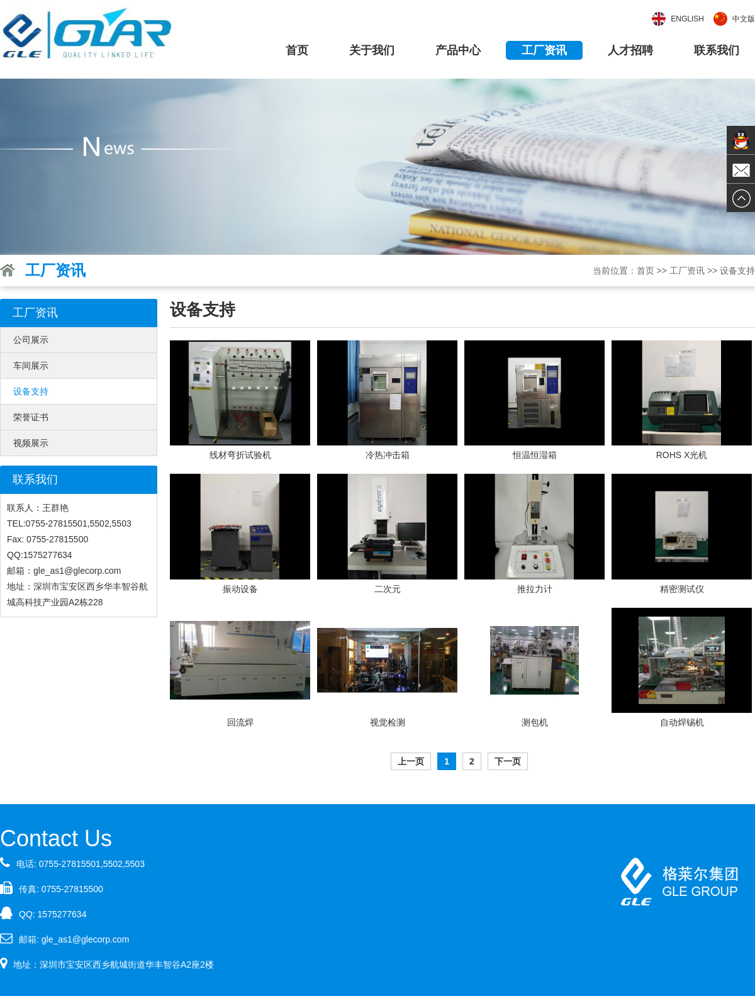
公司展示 (30, 340)
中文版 (743, 18)
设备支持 (30, 391)
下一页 (508, 761)
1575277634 (62, 914)
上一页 (411, 761)
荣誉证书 (30, 417)
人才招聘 (630, 50)
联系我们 (716, 50)
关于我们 (371, 50)
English (687, 18)
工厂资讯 (544, 50)
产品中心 (458, 50)
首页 (297, 50)
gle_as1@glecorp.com (86, 939)
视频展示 (30, 443)
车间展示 (30, 366)
